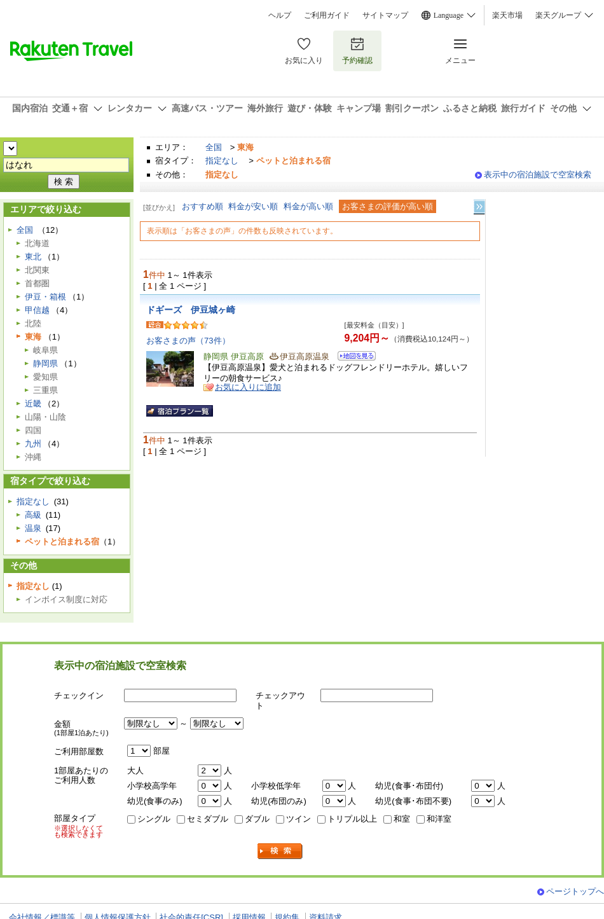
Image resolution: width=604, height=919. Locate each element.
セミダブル (207, 819)
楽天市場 (507, 15)
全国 (213, 147)
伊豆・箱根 (45, 296)
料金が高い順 (308, 206)
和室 (402, 819)
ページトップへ (575, 891)
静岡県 (45, 363)
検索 (280, 851)
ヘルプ (279, 15)
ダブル (257, 819)
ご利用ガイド (327, 15)
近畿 (33, 403)
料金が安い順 (253, 206)
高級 (33, 515)
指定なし (221, 160)
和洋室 (439, 819)
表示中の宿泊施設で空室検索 (537, 174)
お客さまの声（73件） (188, 340)
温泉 (33, 528)
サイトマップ (385, 15)
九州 (33, 443)
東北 (33, 256)
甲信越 (37, 310)
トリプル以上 (352, 819)
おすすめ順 (202, 206)
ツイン (298, 819)
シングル (153, 819)
